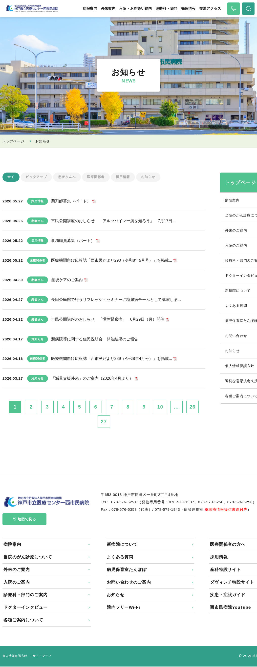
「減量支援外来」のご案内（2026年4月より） (92, 379)
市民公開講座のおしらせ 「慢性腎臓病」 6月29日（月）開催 (108, 319)
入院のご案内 (16, 582)
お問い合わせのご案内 (129, 582)
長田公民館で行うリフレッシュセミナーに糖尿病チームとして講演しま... (116, 300)
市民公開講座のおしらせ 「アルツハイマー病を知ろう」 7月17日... (113, 221)
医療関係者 (99, 177)
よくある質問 (120, 557)
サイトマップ (42, 656)
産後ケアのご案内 (67, 280)
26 (192, 407)
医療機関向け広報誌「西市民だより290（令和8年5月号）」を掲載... (111, 260)
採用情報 (188, 8)
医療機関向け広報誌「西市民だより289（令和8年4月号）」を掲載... (111, 359)
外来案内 (108, 8)
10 (160, 407)
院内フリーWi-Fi (123, 608)
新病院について (122, 545)
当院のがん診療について (27, 557)
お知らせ (154, 177)
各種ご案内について (23, 620)
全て (11, 177)
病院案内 (90, 8)
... (176, 407)
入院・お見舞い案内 (135, 8)
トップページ (13, 141)
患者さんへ (69, 177)
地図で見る (24, 519)
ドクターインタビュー (25, 608)
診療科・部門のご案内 (25, 595)
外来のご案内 (16, 570)
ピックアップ (37, 177)
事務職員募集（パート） (73, 241)
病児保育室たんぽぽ (127, 570)
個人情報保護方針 (14, 656)
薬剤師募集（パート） (71, 201)
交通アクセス (210, 8)
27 (104, 422)
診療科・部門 (166, 8)
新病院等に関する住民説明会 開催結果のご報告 (94, 339)
